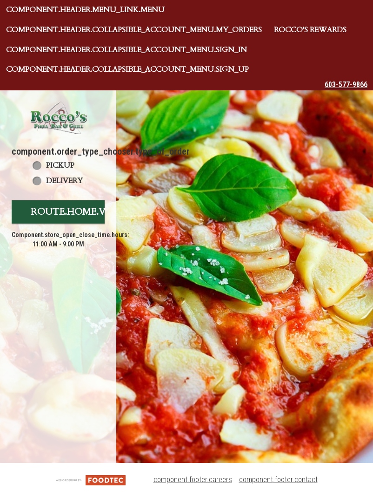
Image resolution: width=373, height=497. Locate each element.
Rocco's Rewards (310, 30)
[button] (58, 117)
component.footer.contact (278, 479)
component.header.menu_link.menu (85, 10)
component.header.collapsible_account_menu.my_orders (134, 30)
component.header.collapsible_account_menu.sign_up (127, 69)
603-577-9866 (346, 84)
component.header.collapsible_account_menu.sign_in (126, 50)
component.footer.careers (192, 479)
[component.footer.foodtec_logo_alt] (91, 479)
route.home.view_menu (94, 211)
